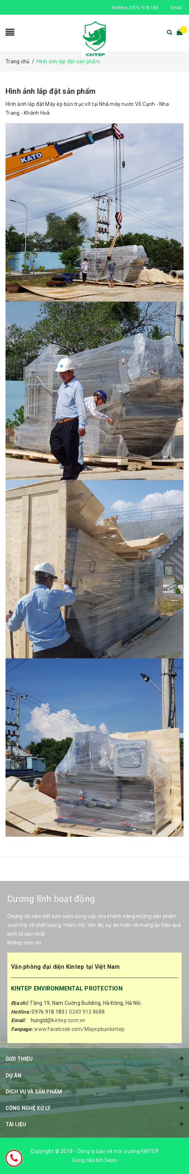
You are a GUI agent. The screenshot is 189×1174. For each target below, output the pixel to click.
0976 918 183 (143, 7)
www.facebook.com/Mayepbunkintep (79, 1029)
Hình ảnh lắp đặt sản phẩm (50, 91)
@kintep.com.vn (66, 1020)
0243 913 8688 (87, 1012)
